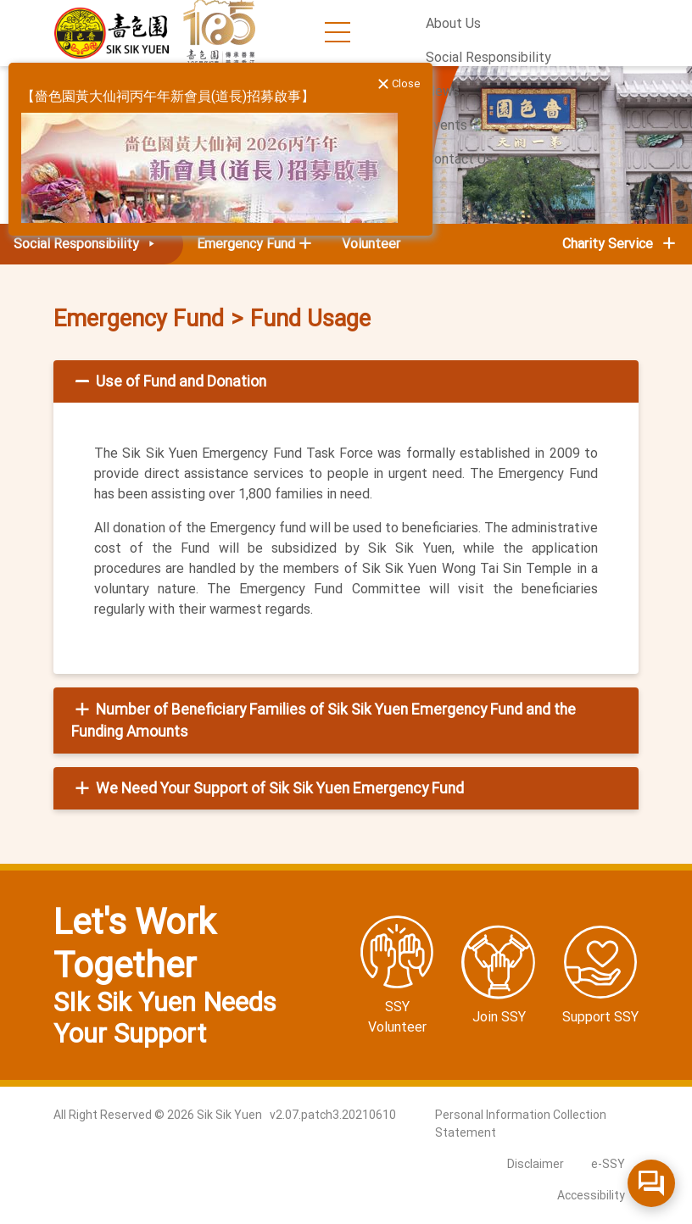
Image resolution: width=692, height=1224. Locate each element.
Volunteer (371, 244)
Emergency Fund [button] (246, 244)
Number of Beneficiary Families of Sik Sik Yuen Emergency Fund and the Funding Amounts (323, 720)
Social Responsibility (488, 57)
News (443, 91)
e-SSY (608, 1164)
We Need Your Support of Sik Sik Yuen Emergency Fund (267, 788)
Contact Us (459, 159)
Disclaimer (535, 1164)
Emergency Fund (138, 318)
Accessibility (591, 1195)
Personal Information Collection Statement (520, 1123)
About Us (453, 23)
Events (446, 125)
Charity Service (620, 244)
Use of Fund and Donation (168, 381)
